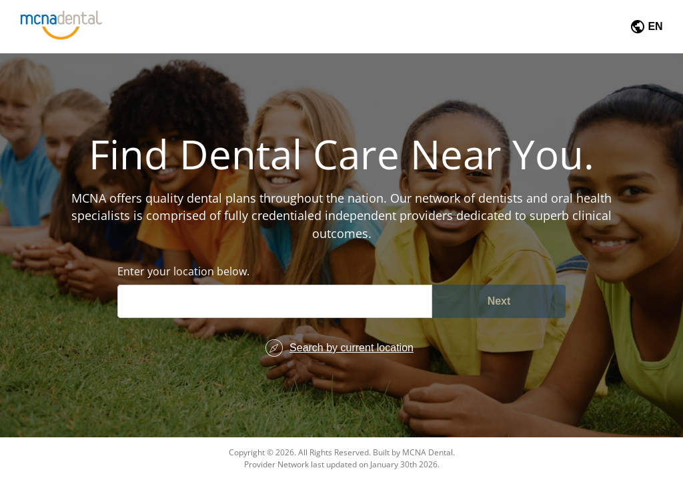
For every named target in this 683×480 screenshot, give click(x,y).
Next (499, 301)
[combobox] (134, 301)
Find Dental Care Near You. (341, 154)
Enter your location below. (183, 271)
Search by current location (351, 347)
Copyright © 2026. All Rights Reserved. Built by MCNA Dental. (342, 452)
